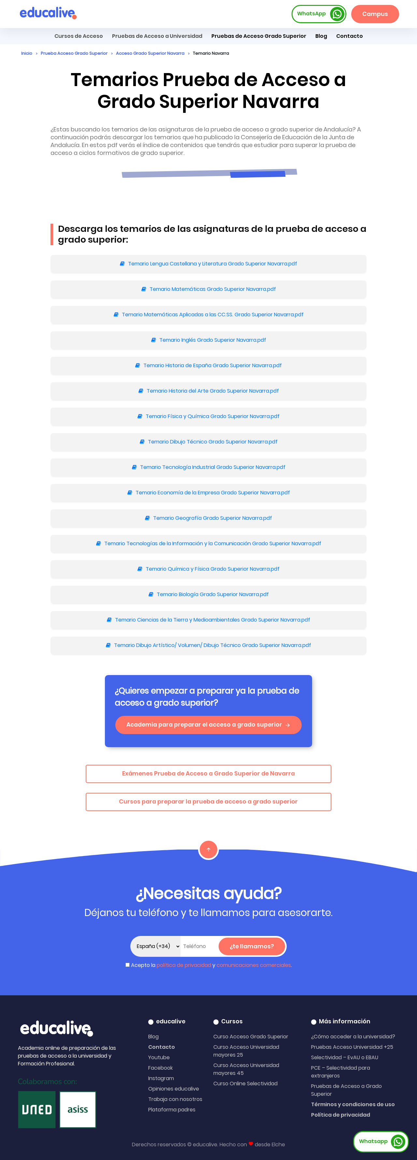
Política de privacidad (340, 1115)
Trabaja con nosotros (175, 1099)
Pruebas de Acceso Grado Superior (258, 36)
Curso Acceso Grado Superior (250, 1036)
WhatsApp (321, 14)
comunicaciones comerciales (254, 965)
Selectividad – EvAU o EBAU (344, 1057)
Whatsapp (382, 1142)
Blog (321, 36)
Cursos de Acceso (78, 36)
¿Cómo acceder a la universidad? (353, 1036)
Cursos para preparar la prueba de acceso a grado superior (208, 802)
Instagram (161, 1078)
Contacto (161, 1047)
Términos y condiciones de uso (353, 1104)
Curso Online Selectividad (245, 1083)
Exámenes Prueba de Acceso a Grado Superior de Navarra (208, 773)
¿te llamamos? (252, 946)
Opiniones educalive (173, 1088)
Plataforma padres (171, 1109)
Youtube (159, 1057)
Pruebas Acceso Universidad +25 (352, 1047)
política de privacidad (184, 965)
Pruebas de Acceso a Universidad (157, 36)
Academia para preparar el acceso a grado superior (208, 725)
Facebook (160, 1068)
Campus (375, 14)
